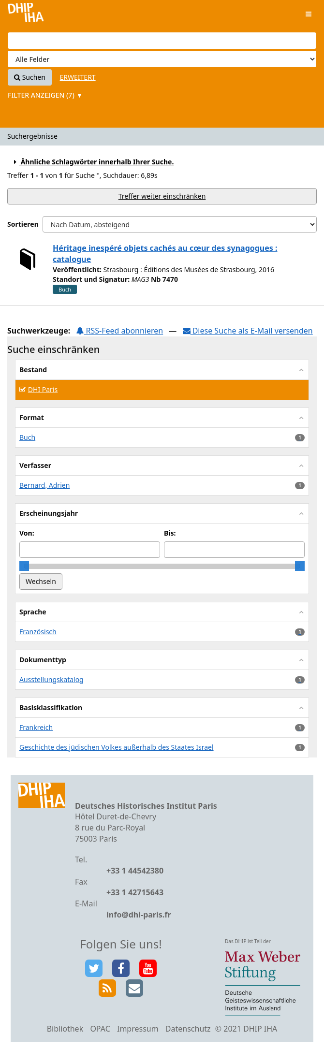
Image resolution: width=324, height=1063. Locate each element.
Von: (26, 533)
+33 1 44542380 (134, 870)
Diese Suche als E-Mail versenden (248, 330)
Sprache (32, 611)
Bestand (33, 369)
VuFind (26, 14)
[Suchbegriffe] (162, 40)
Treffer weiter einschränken (162, 196)
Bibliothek (65, 1028)
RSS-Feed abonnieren (119, 330)
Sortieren (23, 224)
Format (31, 417)
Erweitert (78, 77)
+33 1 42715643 (134, 892)
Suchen (29, 77)
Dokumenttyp (42, 659)
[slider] (24, 566)
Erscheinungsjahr (48, 513)
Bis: (170, 533)
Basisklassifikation (50, 707)
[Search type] (162, 59)
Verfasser (35, 465)
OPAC (100, 1028)
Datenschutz (188, 1028)
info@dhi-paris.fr (138, 914)
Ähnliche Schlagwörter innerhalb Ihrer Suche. (92, 161)
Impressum (138, 1028)
